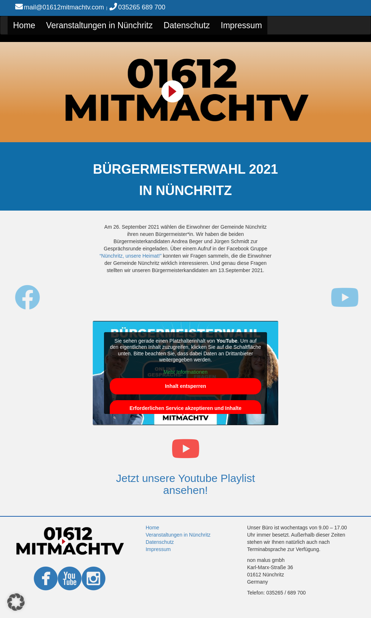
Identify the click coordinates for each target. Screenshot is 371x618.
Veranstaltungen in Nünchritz (99, 25)
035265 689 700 (141, 7)
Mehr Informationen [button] (185, 372)
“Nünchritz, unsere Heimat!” (131, 256)
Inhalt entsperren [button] (185, 386)
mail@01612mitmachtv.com (64, 7)
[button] (16, 602)
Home (24, 25)
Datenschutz (186, 25)
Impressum (241, 25)
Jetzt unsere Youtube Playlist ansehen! (185, 484)
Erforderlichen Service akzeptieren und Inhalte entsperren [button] (186, 412)
